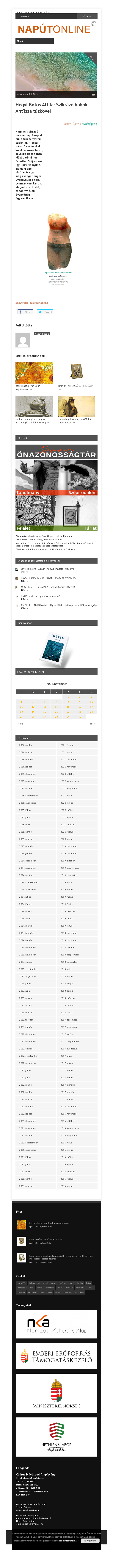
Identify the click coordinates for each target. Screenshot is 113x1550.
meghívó (69, 1287)
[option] (56, 652)
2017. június (67, 1063)
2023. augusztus (27, 976)
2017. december (69, 1019)
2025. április (25, 831)
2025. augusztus (27, 802)
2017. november (69, 1027)
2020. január (67, 839)
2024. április (25, 918)
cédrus (54, 1283)
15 (68, 706)
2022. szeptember (28, 1055)
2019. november (69, 853)
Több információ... (67, 1541)
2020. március (68, 824)
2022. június (25, 1077)
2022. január (25, 1113)
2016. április (67, 1164)
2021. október (26, 1135)
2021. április (25, 1178)
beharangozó (34, 1283)
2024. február (26, 933)
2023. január (25, 1027)
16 (80, 706)
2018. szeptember (70, 954)
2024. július (25, 896)
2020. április (67, 817)
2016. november (69, 1113)
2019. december (69, 846)
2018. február (67, 1005)
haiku (88, 1283)
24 (91, 711)
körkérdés (50, 1287)
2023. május (25, 998)
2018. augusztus (69, 961)
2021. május (25, 1171)
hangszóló (22, 1287)
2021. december (27, 1121)
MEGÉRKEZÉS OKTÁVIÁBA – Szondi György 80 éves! (48, 587)
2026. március (26, 752)
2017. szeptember (70, 1041)
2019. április (67, 904)
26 (33, 716)
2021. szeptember (28, 1142)
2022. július (25, 1070)
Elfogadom (90, 1540)
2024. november (27, 867)
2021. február (67, 745)
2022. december (27, 1034)
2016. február (67, 1178)
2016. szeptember (70, 1128)
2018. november (69, 940)
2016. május (67, 1157)
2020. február (67, 831)
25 (21, 716)
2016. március (68, 1171)
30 (80, 716)
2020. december (69, 759)
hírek (32, 1287)
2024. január (25, 940)
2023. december (27, 947)
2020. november (69, 766)
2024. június (25, 904)
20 (44, 711)
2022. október (26, 1048)
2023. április (25, 1005)
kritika (40, 1287)
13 (44, 706)
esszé (71, 1283)
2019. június (67, 889)
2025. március (26, 839)
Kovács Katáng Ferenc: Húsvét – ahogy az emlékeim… (49, 578)
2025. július (25, 810)
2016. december (69, 1106)
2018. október (68, 947)
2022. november (27, 1041)
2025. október (26, 788)
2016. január (67, 1186)
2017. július (66, 1055)
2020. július (66, 795)
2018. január (67, 1012)
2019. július (66, 882)
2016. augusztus (69, 1135)
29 (68, 716)
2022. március (26, 1099)
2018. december (69, 933)
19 (33, 711)
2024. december (27, 860)
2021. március (26, 1186)
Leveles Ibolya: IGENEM (30, 672)
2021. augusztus (27, 1149)
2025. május (25, 824)
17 (91, 706)
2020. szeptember (70, 781)
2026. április (25, 745)
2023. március (26, 1012)
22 (68, 711)
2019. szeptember (70, 867)
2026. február (26, 759)
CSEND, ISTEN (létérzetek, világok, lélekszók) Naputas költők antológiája (59, 605)
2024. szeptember (28, 882)
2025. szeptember (28, 795)
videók (57, 1292)
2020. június (67, 802)
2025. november (27, 781)
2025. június (25, 817)
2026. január (25, 766)
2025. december (27, 773)
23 (80, 711)
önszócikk (80, 1292)
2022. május (25, 1084)
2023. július (25, 983)
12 (33, 706)
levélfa (59, 1287)
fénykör (80, 1283)
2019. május (67, 896)
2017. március (68, 1084)
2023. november (27, 954)
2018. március (68, 998)
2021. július (25, 1157)
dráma (63, 1283)
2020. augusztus (69, 788)
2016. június (67, 1149)
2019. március (68, 911)
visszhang (68, 1292)
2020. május (67, 810)
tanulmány (32, 1292)
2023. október (26, 961)
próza (91, 1287)
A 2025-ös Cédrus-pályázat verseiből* (40, 596)
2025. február (26, 846)
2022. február (26, 1106)
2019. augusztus (69, 875)
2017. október (67, 1034)
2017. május (67, 1070)
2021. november (27, 1128)
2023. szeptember (28, 969)
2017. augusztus (69, 1048)
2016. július (66, 1142)
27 (44, 716)
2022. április (25, 1092)
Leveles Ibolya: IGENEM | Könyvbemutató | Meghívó (47, 568)
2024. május (25, 911)
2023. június (25, 990)
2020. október (68, 773)
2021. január (67, 752)
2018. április (67, 990)
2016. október (68, 1121)
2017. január (67, 1099)
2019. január (67, 925)
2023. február (26, 1019)
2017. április (67, 1077)
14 (56, 706)
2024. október (26, 875)
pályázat (21, 1292)
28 (56, 716)
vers (50, 1292)
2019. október (68, 860)
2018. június (67, 976)
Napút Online (42, 333)
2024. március (26, 925)
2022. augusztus (27, 1063)
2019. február (67, 918)
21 (56, 711)
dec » (92, 723)
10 (91, 701)
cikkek (45, 1283)
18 (21, 711)
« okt (20, 723)
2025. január (25, 853)
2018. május (67, 983)
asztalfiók (22, 1283)
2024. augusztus (27, 889)
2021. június (25, 1164)
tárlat (42, 1292)
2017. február (67, 1092)
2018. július (66, 969)
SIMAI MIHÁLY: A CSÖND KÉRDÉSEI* (75, 385)
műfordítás (80, 1287)
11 (21, 706)
